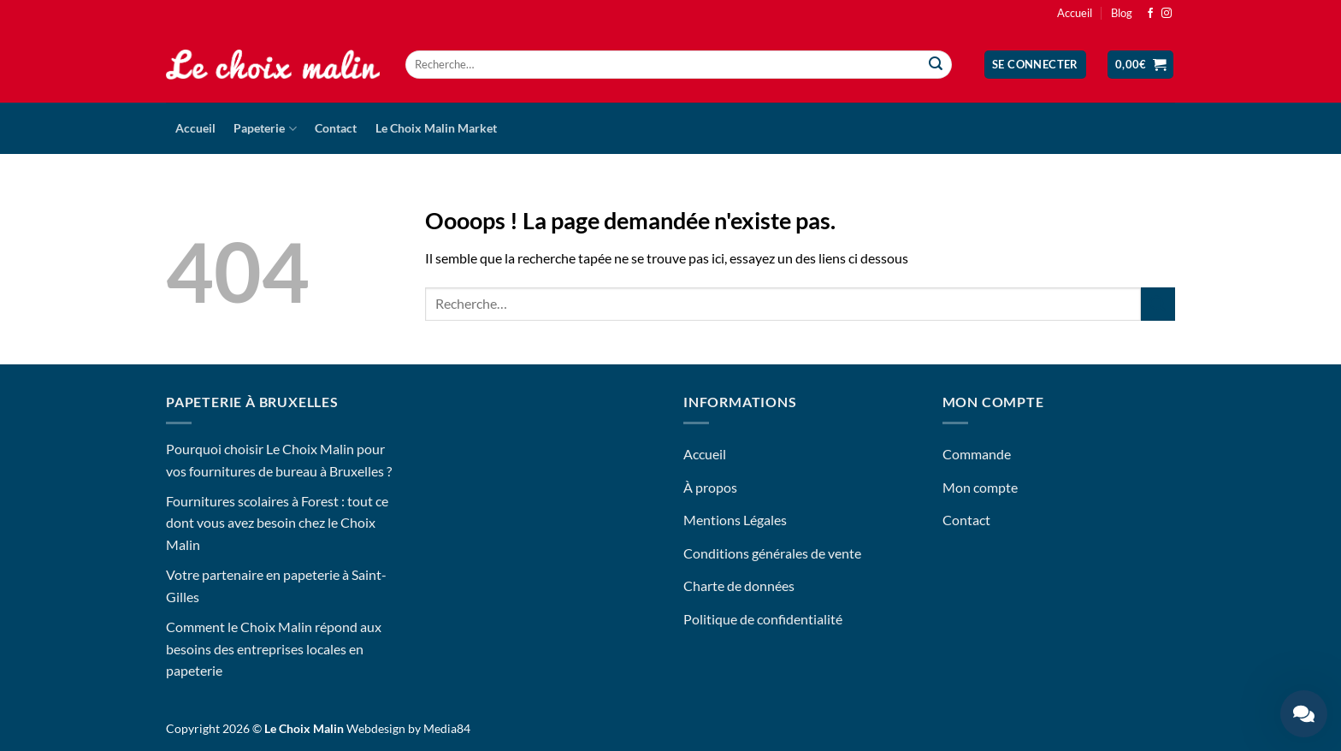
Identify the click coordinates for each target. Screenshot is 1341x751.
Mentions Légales (735, 520)
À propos (710, 487)
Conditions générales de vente (772, 553)
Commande (976, 454)
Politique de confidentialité (762, 619)
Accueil (1074, 13)
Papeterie (264, 129)
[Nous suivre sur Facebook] (1150, 14)
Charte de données (739, 585)
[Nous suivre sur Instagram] (1166, 14)
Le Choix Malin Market (436, 128)
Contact (336, 128)
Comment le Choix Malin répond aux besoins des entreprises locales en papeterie (273, 648)
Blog (1121, 13)
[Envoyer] (936, 65)
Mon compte (980, 487)
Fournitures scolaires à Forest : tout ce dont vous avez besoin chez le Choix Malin (277, 523)
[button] (1035, 64)
